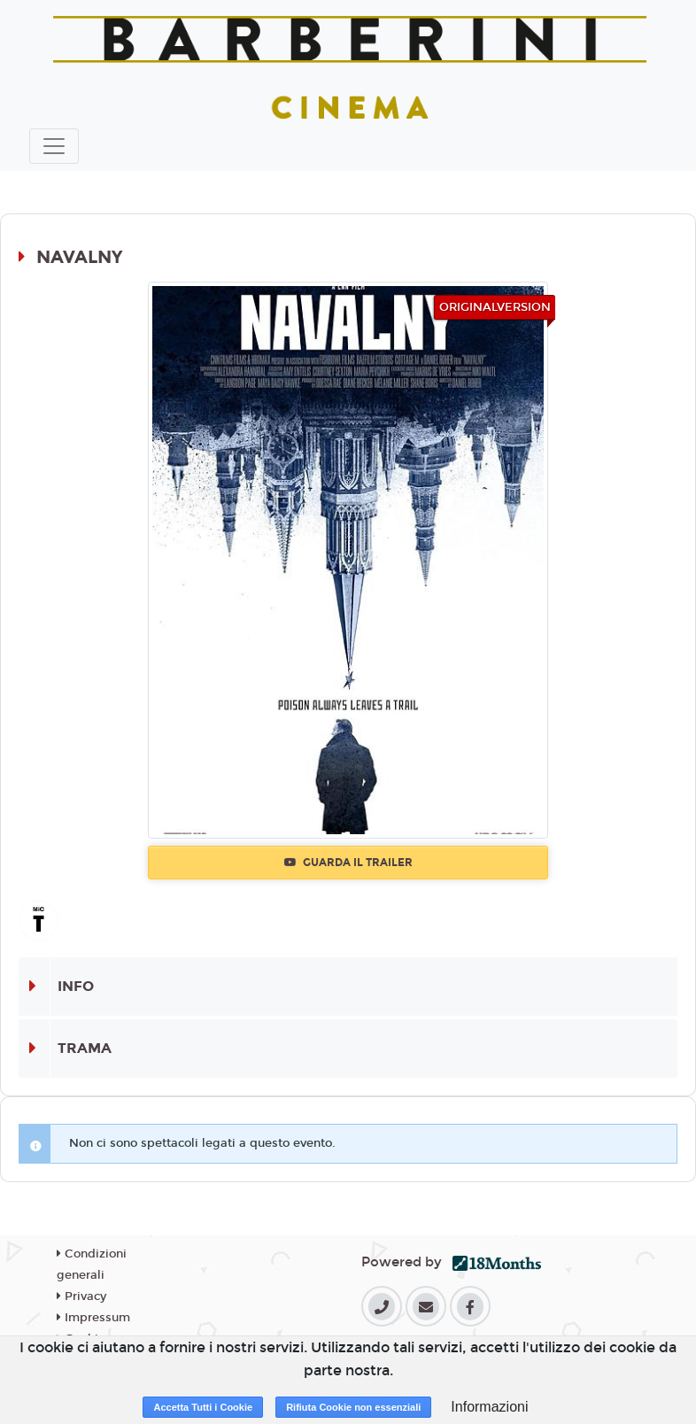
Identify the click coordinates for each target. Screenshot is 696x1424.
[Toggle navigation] (54, 146)
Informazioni (489, 1406)
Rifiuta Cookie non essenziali (353, 1407)
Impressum (93, 1318)
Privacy (81, 1296)
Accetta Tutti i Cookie (202, 1407)
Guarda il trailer (348, 862)
